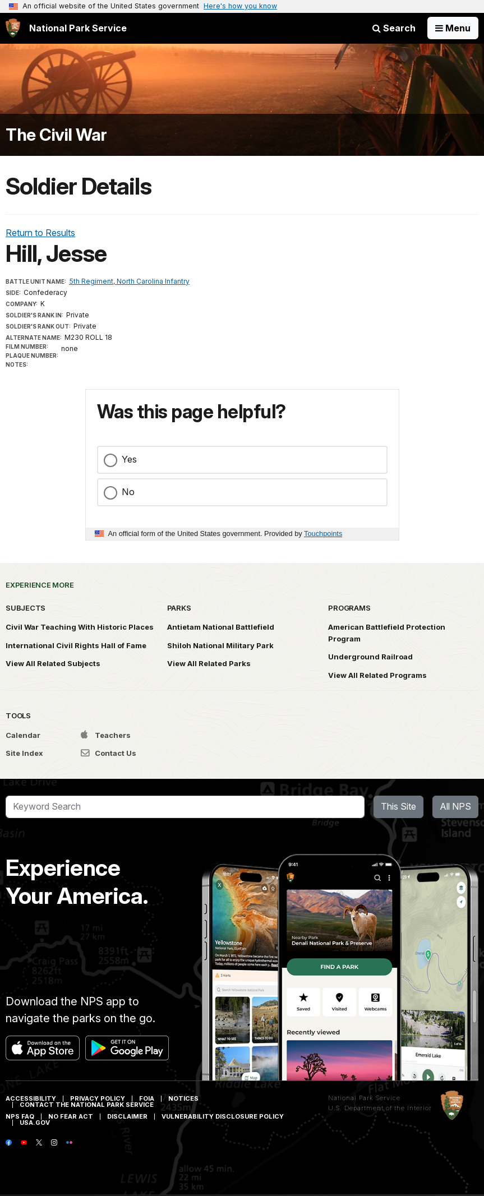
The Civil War (56, 134)
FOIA (146, 1098)
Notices (183, 1098)
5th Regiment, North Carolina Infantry (129, 281)
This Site (398, 806)
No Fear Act (70, 1116)
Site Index (24, 753)
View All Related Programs (377, 675)
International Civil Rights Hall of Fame (76, 645)
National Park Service (364, 1098)
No (128, 491)
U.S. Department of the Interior (380, 1108)
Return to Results (40, 232)
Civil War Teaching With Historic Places (80, 626)
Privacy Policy (97, 1098)
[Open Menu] (452, 28)
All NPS (455, 806)
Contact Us (108, 753)
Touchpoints (323, 533)
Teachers (106, 735)
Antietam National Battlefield (220, 626)
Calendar (23, 735)
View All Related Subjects (53, 663)
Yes (129, 459)
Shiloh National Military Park (220, 645)
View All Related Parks (209, 663)
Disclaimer (127, 1116)
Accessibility (31, 1098)
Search (394, 28)
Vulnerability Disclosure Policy (223, 1116)
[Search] (185, 807)
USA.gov (35, 1122)
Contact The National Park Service (87, 1105)
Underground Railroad (370, 656)
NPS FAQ (20, 1116)
